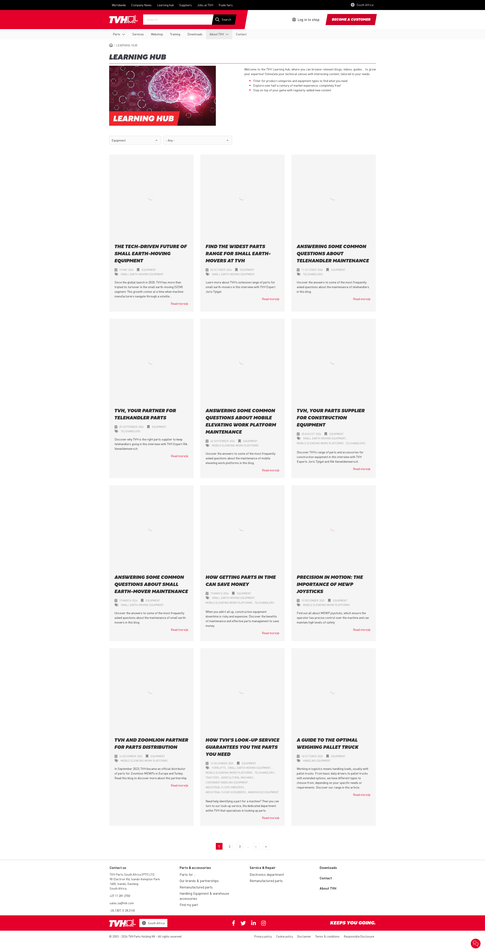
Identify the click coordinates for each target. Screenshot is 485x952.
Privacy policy (263, 936)
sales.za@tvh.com (122, 903)
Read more (178, 304)
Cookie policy (284, 936)
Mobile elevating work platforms (235, 445)
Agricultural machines (237, 777)
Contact (241, 34)
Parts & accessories (195, 868)
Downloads (194, 34)
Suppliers (185, 5)
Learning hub (165, 5)
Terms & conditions (327, 936)
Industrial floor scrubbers (226, 792)
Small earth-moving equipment (142, 274)
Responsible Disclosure (359, 936)
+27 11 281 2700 (120, 896)
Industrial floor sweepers (225, 787)
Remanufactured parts (196, 887)
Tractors (213, 777)
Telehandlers (313, 274)
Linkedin (253, 923)
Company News (141, 5)
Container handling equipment (227, 782)
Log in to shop (308, 19)
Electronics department (267, 874)
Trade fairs (225, 5)
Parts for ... (188, 874)
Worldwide (119, 5)
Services (138, 34)
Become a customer (351, 19)
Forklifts (219, 768)
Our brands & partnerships (199, 881)
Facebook (233, 923)
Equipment (149, 270)
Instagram (263, 923)
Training (175, 34)
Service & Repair (263, 868)
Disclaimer (304, 936)
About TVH (217, 34)
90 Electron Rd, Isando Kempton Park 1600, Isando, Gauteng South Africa (135, 883)
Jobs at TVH (205, 5)
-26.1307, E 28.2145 (122, 910)
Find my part (189, 905)
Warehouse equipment (263, 792)
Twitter (243, 923)
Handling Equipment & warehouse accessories (204, 896)
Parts (116, 34)
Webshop (157, 34)
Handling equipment (317, 761)
